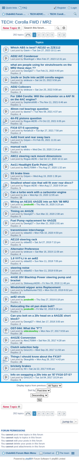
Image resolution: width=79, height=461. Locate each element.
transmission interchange (27, 230)
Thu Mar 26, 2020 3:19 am (50, 204)
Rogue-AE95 (30, 121)
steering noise (20, 267)
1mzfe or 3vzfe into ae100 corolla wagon (37, 77)
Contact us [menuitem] (48, 453)
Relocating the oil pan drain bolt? (33, 306)
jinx (25, 195)
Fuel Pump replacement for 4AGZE (33, 220)
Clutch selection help (25, 347)
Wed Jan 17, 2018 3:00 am (50, 321)
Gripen (27, 140)
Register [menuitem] (61, 8)
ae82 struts (18, 296)
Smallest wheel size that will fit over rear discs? (42, 182)
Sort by (39, 390)
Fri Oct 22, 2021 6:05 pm (52, 121)
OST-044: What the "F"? (26, 328)
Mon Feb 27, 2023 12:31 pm (51, 59)
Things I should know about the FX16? (36, 356)
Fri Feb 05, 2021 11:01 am (47, 140)
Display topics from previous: (39, 386)
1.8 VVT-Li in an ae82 (24, 258)
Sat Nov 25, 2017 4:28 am (52, 340)
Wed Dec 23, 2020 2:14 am (47, 149)
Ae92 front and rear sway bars (30, 137)
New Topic (10, 28)
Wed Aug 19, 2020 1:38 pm (47, 176)
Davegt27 (28, 70)
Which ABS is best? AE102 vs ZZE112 (35, 47)
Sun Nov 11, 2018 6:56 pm (48, 270)
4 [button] (47, 35)
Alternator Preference (25, 248)
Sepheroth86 (30, 102)
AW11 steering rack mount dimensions (36, 156)
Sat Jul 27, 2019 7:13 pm (47, 242)
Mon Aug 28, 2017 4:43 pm (50, 359)
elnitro (27, 149)
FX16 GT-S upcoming (25, 127)
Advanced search (64, 27)
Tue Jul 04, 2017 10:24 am (49, 377)
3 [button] (43, 35)
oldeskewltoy (31, 331)
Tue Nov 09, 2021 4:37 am (48, 111)
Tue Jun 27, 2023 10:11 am (46, 50)
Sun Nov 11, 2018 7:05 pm (48, 261)
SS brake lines (20, 173)
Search (58, 27)
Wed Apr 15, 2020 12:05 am (44, 195)
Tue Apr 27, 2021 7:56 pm (49, 130)
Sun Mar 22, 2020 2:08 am (50, 214)
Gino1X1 (28, 350)
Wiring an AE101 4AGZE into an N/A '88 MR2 (40, 201)
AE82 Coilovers (21, 86)
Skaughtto (29, 359)
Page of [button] (28, 35)
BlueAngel (29, 59)
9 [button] (59, 35)
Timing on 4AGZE (22, 211)
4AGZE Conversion (23, 337)
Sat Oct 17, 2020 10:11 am (53, 159)
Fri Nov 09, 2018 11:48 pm (56, 283)
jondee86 (29, 204)
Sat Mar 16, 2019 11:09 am (49, 251)
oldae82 (28, 233)
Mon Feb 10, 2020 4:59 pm (48, 233)
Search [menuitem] (75, 14)
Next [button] (64, 35)
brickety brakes (21, 366)
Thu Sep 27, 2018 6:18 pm (50, 299)
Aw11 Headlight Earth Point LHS (32, 164)
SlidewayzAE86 (32, 283)
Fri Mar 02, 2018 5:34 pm (49, 309)
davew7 (28, 111)
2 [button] (39, 35)
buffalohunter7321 (33, 290)
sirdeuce (28, 80)
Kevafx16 (28, 130)
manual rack (19, 146)
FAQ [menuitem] (24, 8)
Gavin (27, 50)
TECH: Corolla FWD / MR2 (26, 22)
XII (25, 369)
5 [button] (52, 35)
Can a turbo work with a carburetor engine (38, 192)
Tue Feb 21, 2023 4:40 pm (49, 70)
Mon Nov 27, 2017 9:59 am (55, 331)
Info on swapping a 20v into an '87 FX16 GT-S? (41, 374)
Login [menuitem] (74, 8)
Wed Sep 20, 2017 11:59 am (50, 350)
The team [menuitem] (64, 453)
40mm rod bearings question (29, 108)
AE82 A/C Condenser (24, 56)
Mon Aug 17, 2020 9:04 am (53, 185)
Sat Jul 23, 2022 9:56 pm (48, 80)
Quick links (11, 8)
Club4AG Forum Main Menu (21, 453)
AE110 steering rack (24, 239)
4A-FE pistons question (26, 118)
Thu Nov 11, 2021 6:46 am (53, 102)
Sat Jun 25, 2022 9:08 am (48, 89)
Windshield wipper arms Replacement (35, 287)
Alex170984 (30, 167)
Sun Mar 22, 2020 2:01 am (50, 223)
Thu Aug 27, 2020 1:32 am (52, 167)
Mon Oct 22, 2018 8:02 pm (58, 290)
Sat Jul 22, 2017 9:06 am (42, 369)
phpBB (28, 459)
